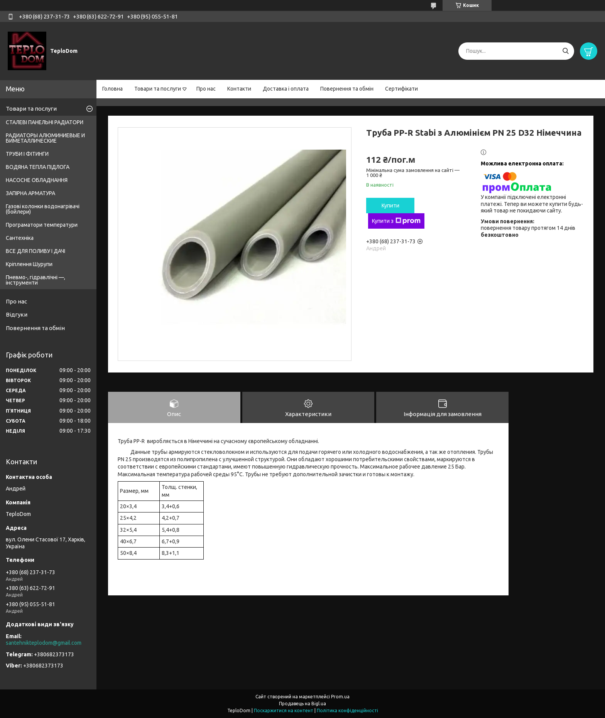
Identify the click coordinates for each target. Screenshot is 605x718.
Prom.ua (340, 696)
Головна (112, 89)
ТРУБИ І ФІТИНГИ (27, 154)
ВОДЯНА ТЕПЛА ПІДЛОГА (37, 167)
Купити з (396, 220)
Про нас (206, 89)
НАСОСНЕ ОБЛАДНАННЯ (37, 180)
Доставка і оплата (286, 89)
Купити (390, 205)
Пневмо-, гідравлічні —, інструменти (35, 280)
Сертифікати (401, 89)
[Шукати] (565, 51)
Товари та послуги (157, 89)
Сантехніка (20, 238)
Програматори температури (42, 225)
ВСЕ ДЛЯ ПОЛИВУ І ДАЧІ (35, 251)
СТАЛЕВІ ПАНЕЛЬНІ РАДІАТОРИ (44, 122)
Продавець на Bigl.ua (302, 703)
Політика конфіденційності (347, 710)
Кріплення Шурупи (29, 264)
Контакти (239, 89)
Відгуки (16, 314)
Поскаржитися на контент (283, 710)
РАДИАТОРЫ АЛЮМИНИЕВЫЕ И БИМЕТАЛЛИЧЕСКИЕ (45, 138)
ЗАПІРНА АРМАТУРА (30, 193)
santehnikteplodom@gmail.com (43, 643)
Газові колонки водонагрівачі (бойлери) (42, 209)
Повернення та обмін (346, 89)
